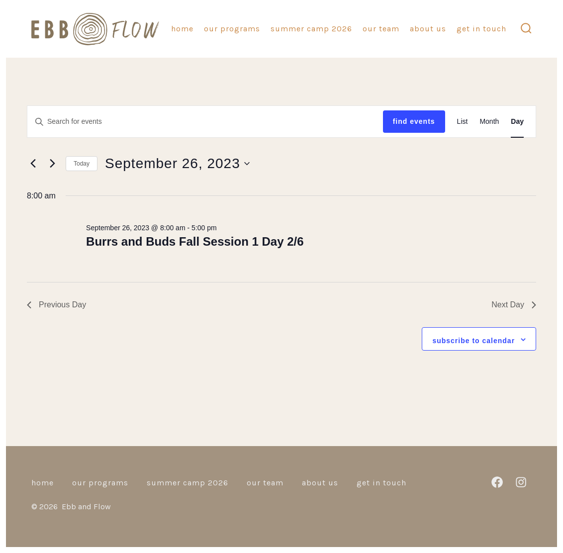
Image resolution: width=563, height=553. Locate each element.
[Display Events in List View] (462, 121)
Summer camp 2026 (311, 28)
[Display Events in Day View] (517, 121)
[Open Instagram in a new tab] (521, 482)
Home (182, 28)
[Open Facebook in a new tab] (497, 482)
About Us (428, 28)
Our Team (381, 28)
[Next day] (52, 164)
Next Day (513, 304)
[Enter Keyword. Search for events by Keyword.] (205, 121)
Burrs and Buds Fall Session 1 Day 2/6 (194, 241)
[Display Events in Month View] (489, 121)
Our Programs (232, 28)
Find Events (414, 121)
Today (82, 163)
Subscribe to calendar (473, 341)
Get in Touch (481, 28)
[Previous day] (33, 164)
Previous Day (56, 304)
